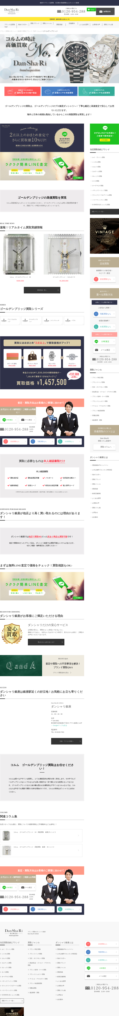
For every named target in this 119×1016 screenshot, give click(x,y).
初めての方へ (96, 473)
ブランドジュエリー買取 (100, 400)
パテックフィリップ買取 (100, 189)
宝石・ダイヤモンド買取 (100, 386)
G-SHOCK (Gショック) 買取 (101, 203)
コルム (41, 31)
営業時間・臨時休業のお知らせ (58, 19)
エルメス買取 (96, 166)
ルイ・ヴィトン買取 (98, 156)
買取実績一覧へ (42, 271)
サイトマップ (84, 1007)
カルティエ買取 (97, 170)
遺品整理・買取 (97, 419)
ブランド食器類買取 (98, 409)
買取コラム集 (96, 506)
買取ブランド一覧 (31, 31)
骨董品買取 (95, 414)
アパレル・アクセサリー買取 (101, 405)
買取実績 (95, 488)
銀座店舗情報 (96, 492)
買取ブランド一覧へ (98, 210)
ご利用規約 (44, 1007)
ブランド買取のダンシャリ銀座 (11, 31)
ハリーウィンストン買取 (100, 199)
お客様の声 (95, 502)
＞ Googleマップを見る (59, 706)
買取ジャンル (96, 483)
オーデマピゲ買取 (97, 184)
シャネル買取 (96, 161)
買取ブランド (96, 478)
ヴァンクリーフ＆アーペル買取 (102, 194)
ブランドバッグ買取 (98, 381)
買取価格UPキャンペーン (100, 464)
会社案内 (95, 516)
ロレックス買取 (97, 175)
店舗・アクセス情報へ (67, 722)
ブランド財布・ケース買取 (100, 395)
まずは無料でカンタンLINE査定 (102, 469)
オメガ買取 (95, 180)
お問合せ (95, 511)
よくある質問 (96, 497)
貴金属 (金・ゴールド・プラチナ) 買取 (104, 390)
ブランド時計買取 (97, 376)
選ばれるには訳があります (46, 623)
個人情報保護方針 (59, 1007)
